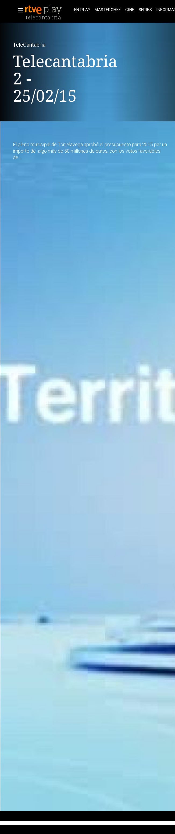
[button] (19, 10)
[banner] (48, 9)
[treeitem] (82, 10)
